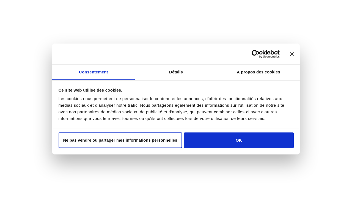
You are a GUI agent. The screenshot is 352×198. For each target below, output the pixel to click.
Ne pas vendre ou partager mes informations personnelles (120, 140)
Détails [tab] (176, 72)
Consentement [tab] (93, 72)
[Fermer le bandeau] (292, 54)
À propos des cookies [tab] (258, 72)
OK (239, 140)
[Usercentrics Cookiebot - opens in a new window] (256, 54)
